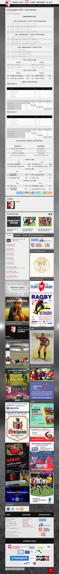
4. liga (7, 263)
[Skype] (35, 192)
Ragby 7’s (22, 2)
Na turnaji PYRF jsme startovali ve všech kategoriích (27, 231)
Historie (25, 235)
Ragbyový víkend (32, 5)
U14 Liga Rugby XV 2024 (11, 275)
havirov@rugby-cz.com (14, 528)
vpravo (53, 5)
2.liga (7, 254)
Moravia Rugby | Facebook (27, 526)
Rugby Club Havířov (13, 568)
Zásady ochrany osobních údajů (12, 535)
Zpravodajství (15, 2)
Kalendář (17, 235)
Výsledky (9, 235)
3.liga (7, 258)
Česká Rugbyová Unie (27, 519)
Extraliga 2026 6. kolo (10, 244)
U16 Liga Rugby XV (15, 272)
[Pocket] (47, 192)
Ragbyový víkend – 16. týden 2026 (19, 239)
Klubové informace (40, 2)
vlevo (13, 5)
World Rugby (25, 523)
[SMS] (41, 192)
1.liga (7, 249)
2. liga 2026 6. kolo (10, 253)
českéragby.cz (25, 520)
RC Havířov (32, 2)
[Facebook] (17, 192)
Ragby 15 (27, 2)
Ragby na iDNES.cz (26, 525)
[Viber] (32, 192)
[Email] (44, 192)
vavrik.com (21, 568)
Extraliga (8, 245)
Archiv (50, 2)
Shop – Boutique (47, 5)
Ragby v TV (40, 5)
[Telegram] (38, 192)
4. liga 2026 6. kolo (10, 262)
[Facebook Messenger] (20, 192)
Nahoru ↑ (51, 570)
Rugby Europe (25, 522)
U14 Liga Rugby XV (15, 276)
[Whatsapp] (29, 192)
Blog (47, 2)
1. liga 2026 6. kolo (10, 248)
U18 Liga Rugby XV (16, 13)
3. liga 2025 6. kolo (10, 257)
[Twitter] (23, 192)
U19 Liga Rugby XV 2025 (11, 266)
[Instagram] (26, 192)
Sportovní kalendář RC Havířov (20, 5)
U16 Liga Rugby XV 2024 (11, 271)
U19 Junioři (22, 267)
